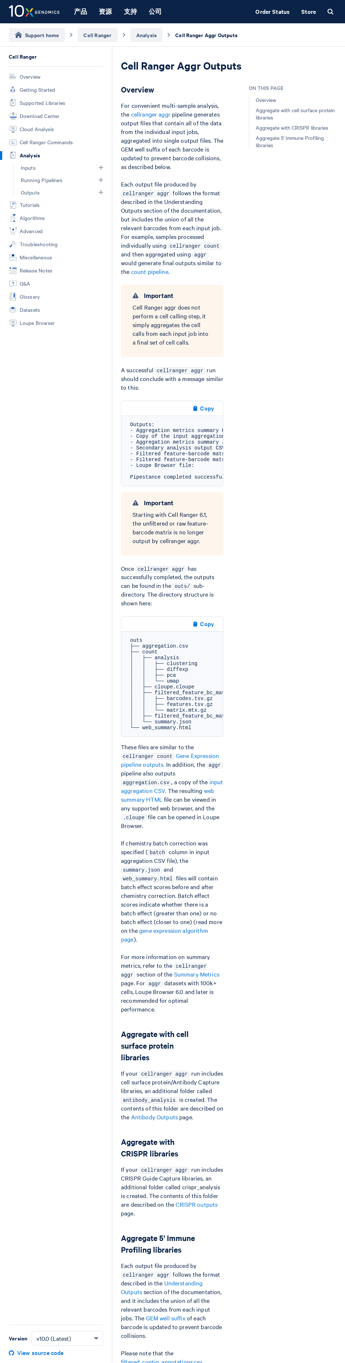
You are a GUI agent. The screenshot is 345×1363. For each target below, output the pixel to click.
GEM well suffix (165, 1318)
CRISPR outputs (196, 1204)
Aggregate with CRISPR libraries (292, 127)
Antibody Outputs (154, 1117)
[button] (101, 167)
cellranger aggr (150, 114)
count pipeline (149, 271)
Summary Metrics (196, 974)
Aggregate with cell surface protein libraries (295, 113)
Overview (266, 99)
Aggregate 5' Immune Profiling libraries (290, 141)
